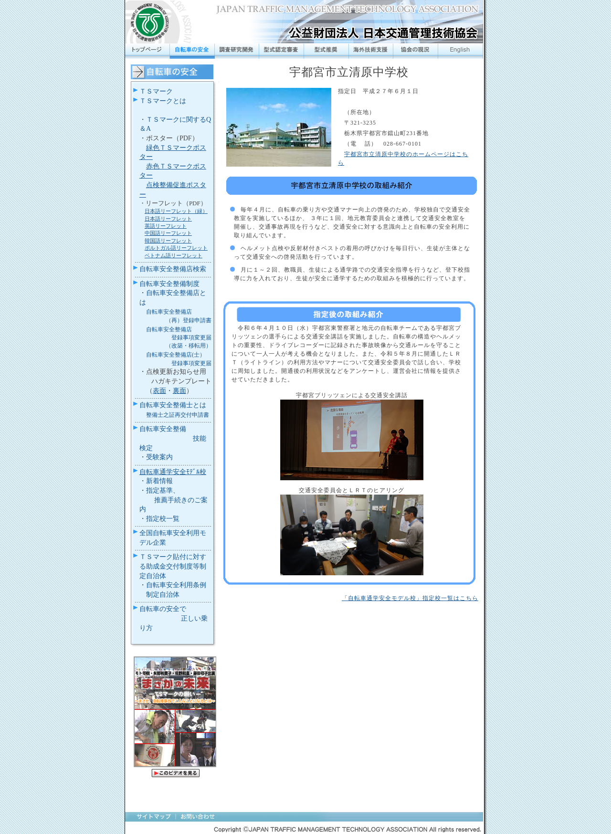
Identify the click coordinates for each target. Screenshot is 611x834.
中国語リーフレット (168, 233)
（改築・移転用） (188, 345)
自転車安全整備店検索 (172, 269)
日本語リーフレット (168, 219)
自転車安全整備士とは (172, 405)
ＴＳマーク (156, 91)
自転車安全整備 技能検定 (172, 438)
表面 (159, 390)
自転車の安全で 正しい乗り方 (173, 618)
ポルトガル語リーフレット (176, 248)
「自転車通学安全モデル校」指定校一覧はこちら (410, 598)
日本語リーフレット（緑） (176, 211)
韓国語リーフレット (168, 240)
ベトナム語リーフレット (173, 255)
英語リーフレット (166, 226)
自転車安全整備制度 (169, 283)
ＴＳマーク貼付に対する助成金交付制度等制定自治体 (172, 566)
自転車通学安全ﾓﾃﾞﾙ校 (172, 471)
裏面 (179, 390)
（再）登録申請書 (188, 320)
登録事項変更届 (191, 337)
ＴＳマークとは (162, 101)
